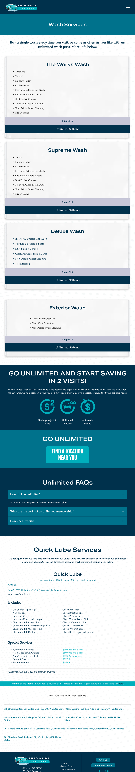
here (121, 682)
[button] (128, 7)
